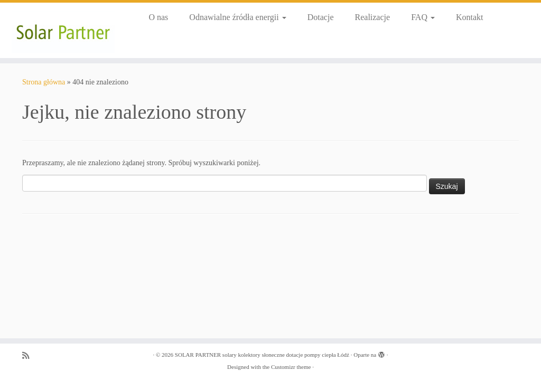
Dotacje (320, 17)
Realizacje (372, 17)
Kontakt (469, 17)
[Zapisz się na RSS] (29, 355)
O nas (158, 17)
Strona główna (43, 82)
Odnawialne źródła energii (237, 17)
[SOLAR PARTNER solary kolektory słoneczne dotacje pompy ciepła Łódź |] (63, 30)
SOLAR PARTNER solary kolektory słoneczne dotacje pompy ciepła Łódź (262, 355)
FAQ (423, 17)
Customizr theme (291, 367)
